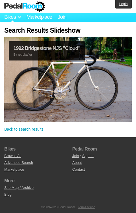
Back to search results (24, 129)
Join (62, 17)
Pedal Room (24, 6)
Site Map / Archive (19, 187)
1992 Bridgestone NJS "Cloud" (46, 48)
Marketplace (39, 17)
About (77, 162)
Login (123, 4)
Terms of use (86, 207)
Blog (8, 194)
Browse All (12, 156)
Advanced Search (18, 162)
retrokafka (25, 54)
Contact (78, 169)
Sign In (88, 156)
